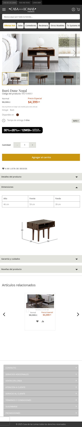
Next (78, 315)
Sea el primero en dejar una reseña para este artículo (19, 107)
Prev (4, 315)
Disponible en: (8, 114)
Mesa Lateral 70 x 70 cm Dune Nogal (42, 309)
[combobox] (41, 16)
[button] (7, 53)
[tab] (41, 176)
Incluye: (6, 110)
